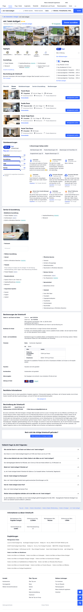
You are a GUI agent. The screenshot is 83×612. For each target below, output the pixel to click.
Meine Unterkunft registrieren (62, 589)
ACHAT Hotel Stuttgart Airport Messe (16, 546)
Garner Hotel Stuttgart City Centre (54, 549)
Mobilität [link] (35, 6)
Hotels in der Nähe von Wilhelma (61, 565)
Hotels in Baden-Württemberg (50, 508)
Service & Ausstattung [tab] (38, 86)
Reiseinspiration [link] (61, 6)
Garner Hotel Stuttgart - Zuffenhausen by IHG (18, 549)
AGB (30, 589)
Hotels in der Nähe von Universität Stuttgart (18, 565)
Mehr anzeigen (7, 78)
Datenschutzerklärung (34, 592)
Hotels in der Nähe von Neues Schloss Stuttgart (58, 555)
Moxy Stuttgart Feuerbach (38, 549)
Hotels (10, 6)
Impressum (31, 594)
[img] (18, 35)
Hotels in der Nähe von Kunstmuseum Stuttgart (47, 558)
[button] (62, 2)
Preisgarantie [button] (57, 23)
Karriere (31, 586)
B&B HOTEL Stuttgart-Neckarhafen (61, 546)
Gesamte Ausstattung (8, 69)
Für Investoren (59, 581)
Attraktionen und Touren (48, 6)
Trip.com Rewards (59, 584)
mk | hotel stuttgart (11, 21)
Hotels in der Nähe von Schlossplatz (35, 555)
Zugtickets (27, 6)
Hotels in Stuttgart (63, 508)
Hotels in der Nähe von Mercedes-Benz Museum (50, 561)
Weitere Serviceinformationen (10, 586)
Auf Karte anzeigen (61, 80)
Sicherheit (57, 592)
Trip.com (21, 508)
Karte (70, 6)
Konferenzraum (8, 218)
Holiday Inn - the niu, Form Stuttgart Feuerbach (39, 546)
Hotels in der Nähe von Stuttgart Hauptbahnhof (19, 568)
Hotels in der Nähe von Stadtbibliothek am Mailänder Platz (22, 561)
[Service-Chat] (79, 603)
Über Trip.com (32, 581)
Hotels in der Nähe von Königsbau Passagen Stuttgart (20, 558)
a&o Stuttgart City (68, 549)
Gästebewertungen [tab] (24, 86)
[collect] (79, 592)
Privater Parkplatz (8, 215)
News (30, 584)
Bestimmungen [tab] (52, 86)
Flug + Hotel (18, 6)
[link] (52, 2)
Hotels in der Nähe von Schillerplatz (16, 555)
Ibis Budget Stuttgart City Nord (31, 542)
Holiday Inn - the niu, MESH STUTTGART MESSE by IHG (54, 542)
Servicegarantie (6, 584)
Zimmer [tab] (13, 86)
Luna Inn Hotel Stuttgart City (14, 542)
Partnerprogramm (59, 586)
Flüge (4, 6)
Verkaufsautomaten (48, 265)
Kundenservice (6, 581)
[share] (79, 597)
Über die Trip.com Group (35, 597)
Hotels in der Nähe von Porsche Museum (41, 565)
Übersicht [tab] (6, 86)
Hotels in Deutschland (35, 508)
